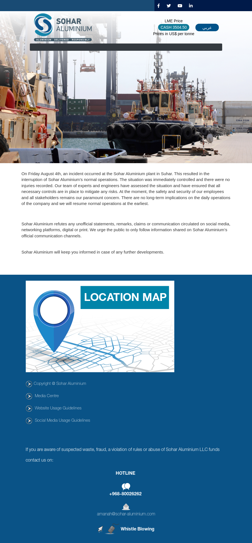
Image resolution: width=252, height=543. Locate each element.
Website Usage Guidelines (58, 408)
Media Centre (47, 396)
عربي (207, 27)
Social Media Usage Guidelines (62, 421)
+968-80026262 (125, 494)
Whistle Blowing (137, 529)
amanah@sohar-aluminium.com (126, 514)
